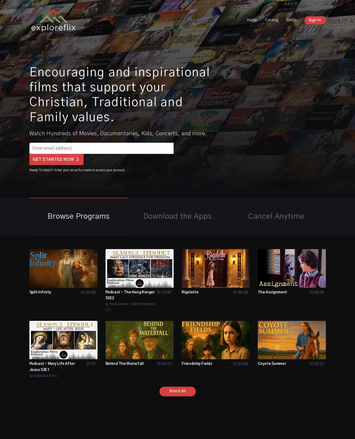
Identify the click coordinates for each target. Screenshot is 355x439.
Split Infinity (40, 292)
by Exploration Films (43, 376)
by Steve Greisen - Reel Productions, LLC (131, 307)
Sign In (315, 20)
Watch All (177, 391)
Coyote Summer (272, 364)
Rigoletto (190, 292)
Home (252, 20)
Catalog (271, 20)
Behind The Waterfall (125, 364)
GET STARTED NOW (56, 159)
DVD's (291, 20)
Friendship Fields (197, 364)
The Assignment (272, 292)
